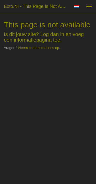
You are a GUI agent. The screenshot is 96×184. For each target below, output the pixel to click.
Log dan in (52, 34)
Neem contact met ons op (38, 48)
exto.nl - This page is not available (37, 6)
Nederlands (77, 6)
